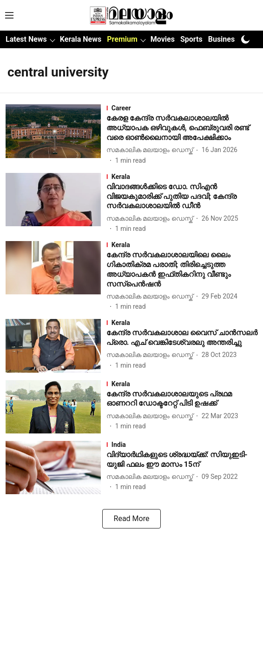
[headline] (181, 128)
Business (223, 39)
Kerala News (80, 39)
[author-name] (151, 150)
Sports (191, 39)
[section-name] (181, 108)
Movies (163, 39)
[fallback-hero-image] (56, 134)
